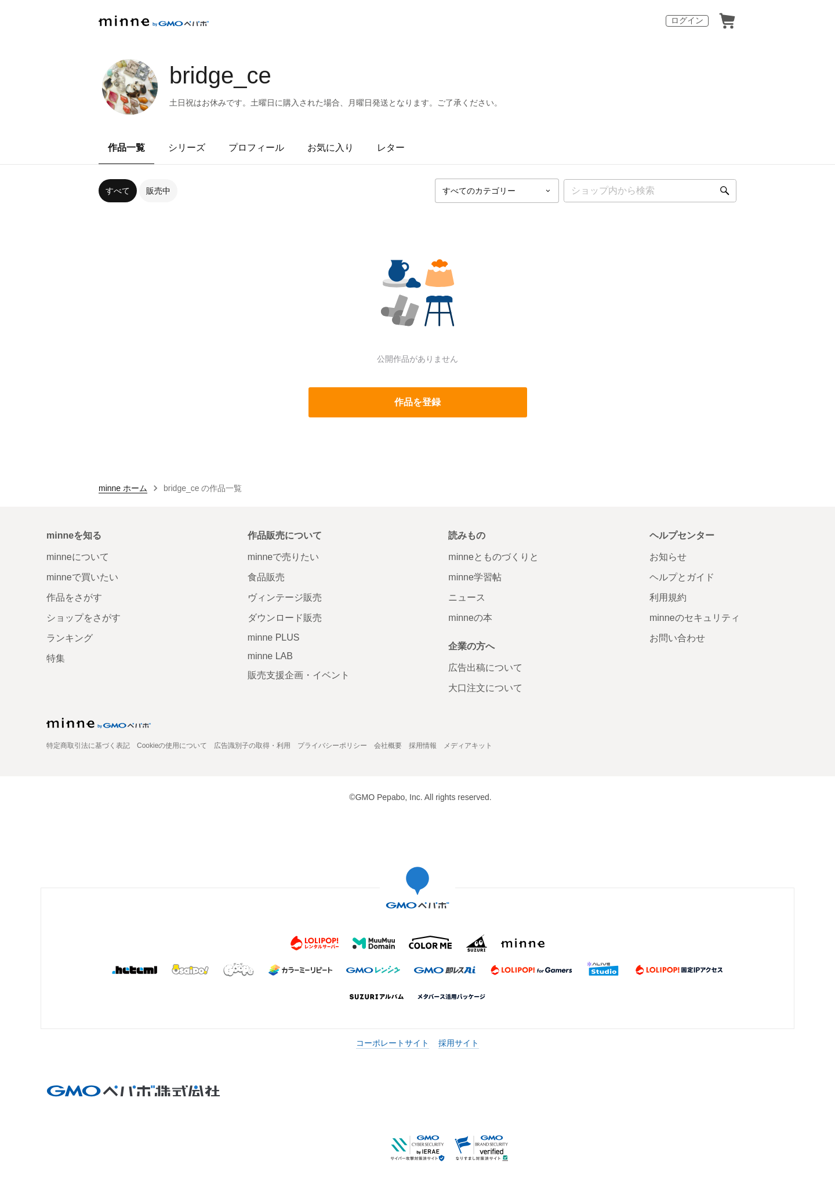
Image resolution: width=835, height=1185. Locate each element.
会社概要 (388, 745)
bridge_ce (220, 75)
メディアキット (468, 745)
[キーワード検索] (650, 191)
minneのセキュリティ (694, 618)
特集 (55, 658)
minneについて (77, 557)
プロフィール (256, 147)
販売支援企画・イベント (299, 675)
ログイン (687, 20)
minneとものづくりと (493, 557)
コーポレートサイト (392, 1043)
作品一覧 (126, 147)
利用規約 (668, 597)
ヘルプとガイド (681, 577)
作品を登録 (417, 402)
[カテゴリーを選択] (497, 191)
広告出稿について (485, 668)
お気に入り (330, 147)
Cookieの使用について (172, 745)
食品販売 (266, 577)
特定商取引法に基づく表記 (88, 745)
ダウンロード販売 (285, 618)
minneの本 (470, 618)
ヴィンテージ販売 (285, 597)
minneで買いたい (82, 577)
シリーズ (186, 147)
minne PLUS (274, 637)
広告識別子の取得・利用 (252, 745)
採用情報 (423, 745)
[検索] (725, 191)
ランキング (69, 638)
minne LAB (270, 656)
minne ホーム (123, 488)
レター (391, 147)
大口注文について (485, 688)
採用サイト (458, 1043)
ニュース (466, 597)
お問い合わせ (677, 638)
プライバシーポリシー (332, 745)
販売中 (158, 190)
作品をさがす (74, 597)
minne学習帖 (475, 577)
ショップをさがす (83, 618)
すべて (118, 190)
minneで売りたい (284, 557)
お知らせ (668, 557)
